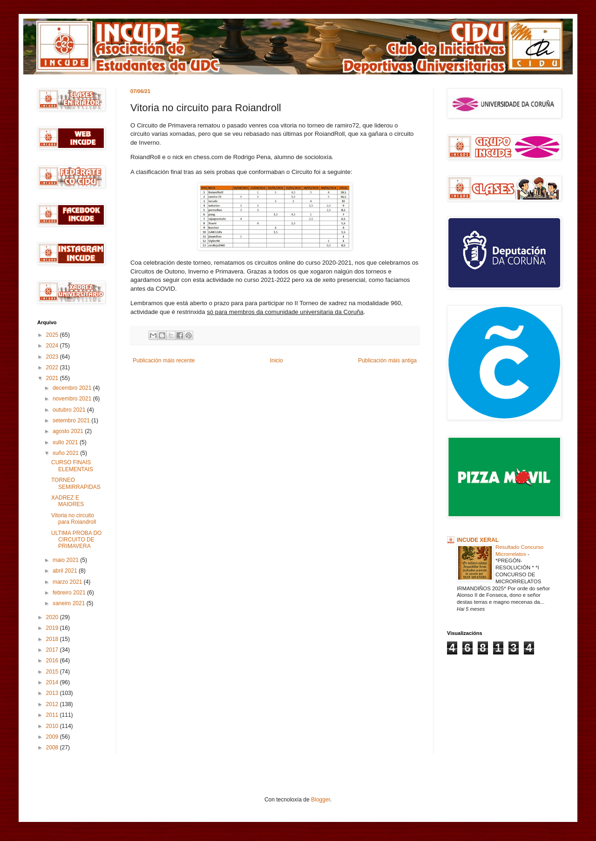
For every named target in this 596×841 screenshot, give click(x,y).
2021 (53, 378)
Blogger (320, 799)
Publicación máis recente (164, 360)
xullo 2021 (66, 442)
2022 (53, 367)
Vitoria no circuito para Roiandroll (73, 518)
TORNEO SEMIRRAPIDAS (76, 483)
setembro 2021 (72, 420)
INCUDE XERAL (478, 540)
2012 (53, 704)
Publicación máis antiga (387, 360)
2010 (53, 726)
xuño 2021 (66, 453)
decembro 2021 (73, 388)
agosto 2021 (69, 431)
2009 (53, 737)
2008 (53, 747)
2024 (53, 345)
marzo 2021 (68, 582)
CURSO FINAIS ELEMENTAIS (72, 465)
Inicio (276, 360)
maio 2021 (66, 560)
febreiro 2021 (70, 592)
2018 (53, 639)
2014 (53, 682)
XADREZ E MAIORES (67, 500)
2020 (53, 617)
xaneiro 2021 (70, 603)
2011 (53, 715)
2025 (53, 335)
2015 (53, 671)
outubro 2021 (70, 410)
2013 (53, 693)
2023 (53, 357)
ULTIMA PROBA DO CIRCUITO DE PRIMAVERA (76, 540)
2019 (53, 628)
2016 (53, 660)
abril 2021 (66, 570)
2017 (53, 650)
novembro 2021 (73, 398)
